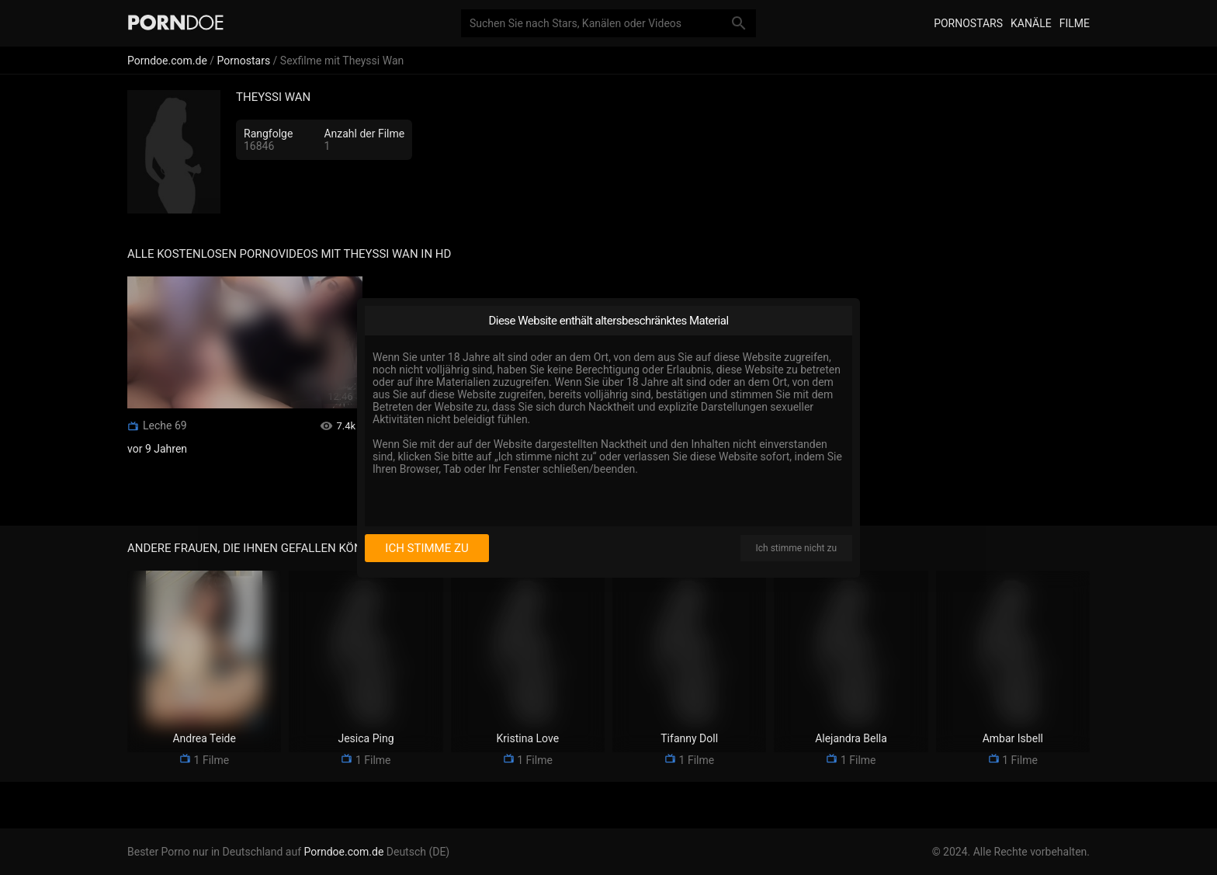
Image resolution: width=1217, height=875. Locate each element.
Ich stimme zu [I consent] (426, 548)
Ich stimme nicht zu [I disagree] (796, 548)
